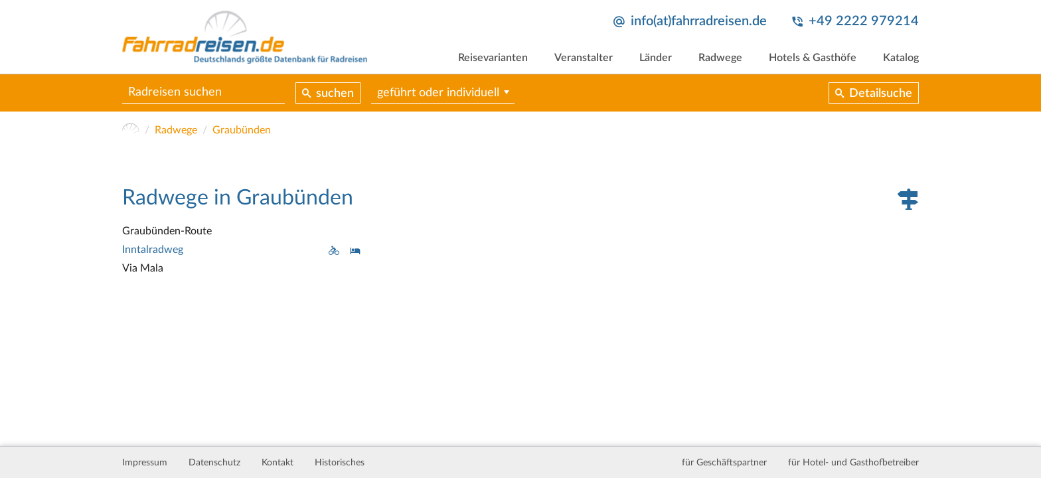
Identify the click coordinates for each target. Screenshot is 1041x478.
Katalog (901, 57)
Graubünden (241, 130)
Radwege (720, 57)
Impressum (144, 462)
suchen (335, 94)
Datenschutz (214, 462)
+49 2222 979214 (864, 21)
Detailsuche (880, 94)
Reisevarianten (493, 57)
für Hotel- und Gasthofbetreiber (853, 462)
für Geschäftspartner (724, 462)
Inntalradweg (152, 249)
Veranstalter (583, 57)
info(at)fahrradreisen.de (699, 21)
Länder (655, 57)
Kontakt (277, 462)
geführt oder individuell (438, 93)
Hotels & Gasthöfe (812, 57)
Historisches (339, 462)
